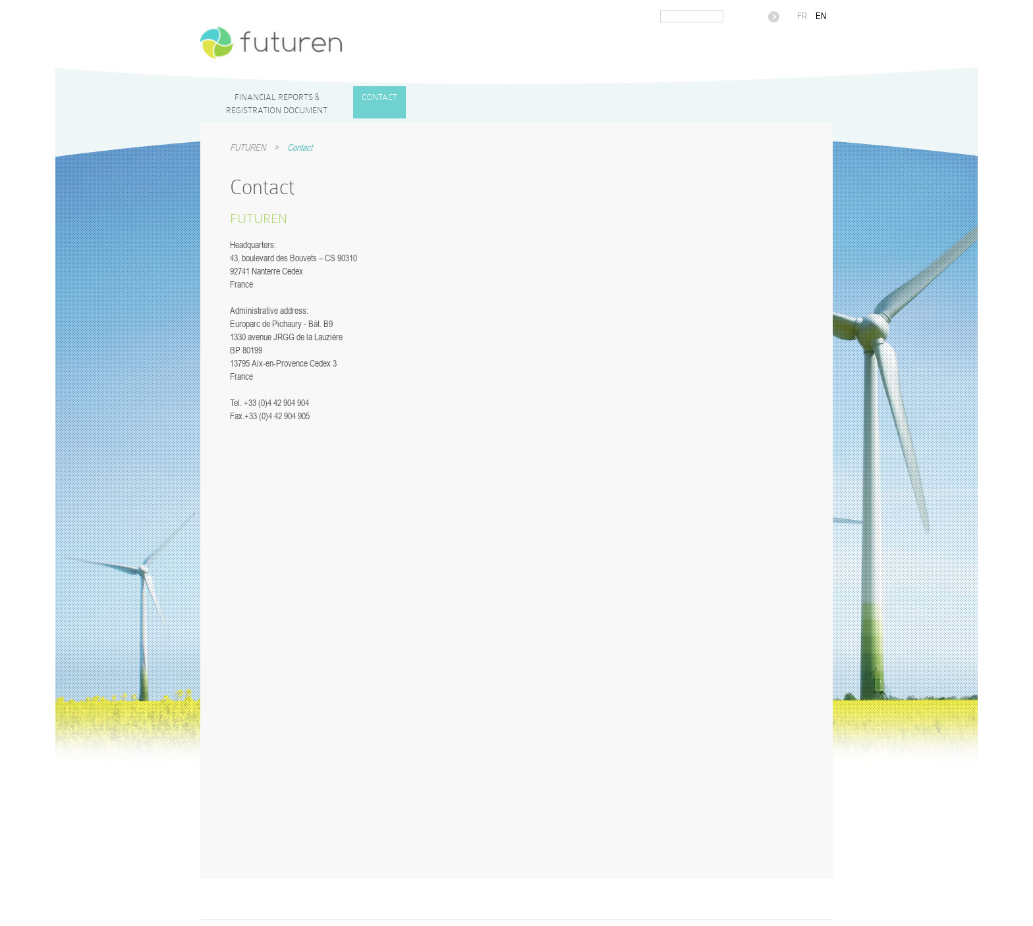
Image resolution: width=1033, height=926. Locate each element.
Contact (379, 97)
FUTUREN (247, 147)
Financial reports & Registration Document (276, 103)
